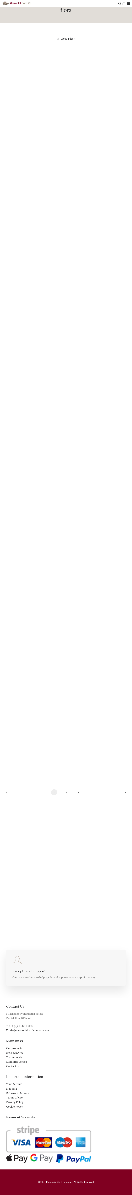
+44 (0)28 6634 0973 (21, 1026)
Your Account (14, 1084)
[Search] (119, 3)
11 (78, 792)
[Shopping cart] (123, 3)
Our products (14, 1048)
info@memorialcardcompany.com (29, 1030)
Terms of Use (14, 1097)
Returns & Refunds (17, 1093)
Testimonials (14, 1057)
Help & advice (14, 1052)
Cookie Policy (14, 1106)
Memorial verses (16, 1061)
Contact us (12, 1066)
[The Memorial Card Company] (21, 3)
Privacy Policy (14, 1102)
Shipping (11, 1088)
